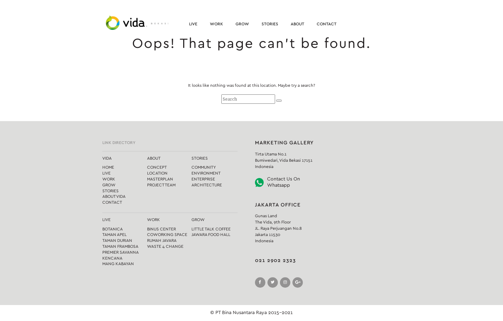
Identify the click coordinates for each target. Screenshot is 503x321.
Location (157, 173)
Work (216, 24)
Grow (242, 24)
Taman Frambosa (120, 246)
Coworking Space (167, 235)
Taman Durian (117, 240)
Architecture (206, 185)
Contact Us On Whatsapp (283, 182)
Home (108, 167)
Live (193, 24)
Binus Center (161, 229)
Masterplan (160, 179)
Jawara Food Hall (210, 235)
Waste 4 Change (165, 246)
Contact (326, 24)
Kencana (112, 258)
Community (203, 167)
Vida (107, 158)
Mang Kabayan (118, 264)
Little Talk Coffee (211, 229)
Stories (270, 24)
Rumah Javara (162, 240)
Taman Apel (114, 235)
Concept (157, 167)
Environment (206, 173)
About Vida (114, 196)
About (297, 24)
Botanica (112, 229)
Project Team (161, 185)
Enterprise (203, 179)
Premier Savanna (120, 252)
